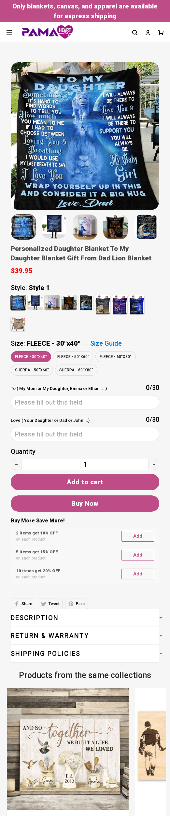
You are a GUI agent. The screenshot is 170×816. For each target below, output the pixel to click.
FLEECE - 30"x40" (53, 343)
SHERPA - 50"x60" (32, 370)
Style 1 (39, 288)
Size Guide (106, 343)
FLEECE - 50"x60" (73, 356)
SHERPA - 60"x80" (76, 370)
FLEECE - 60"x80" (116, 356)
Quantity (23, 451)
